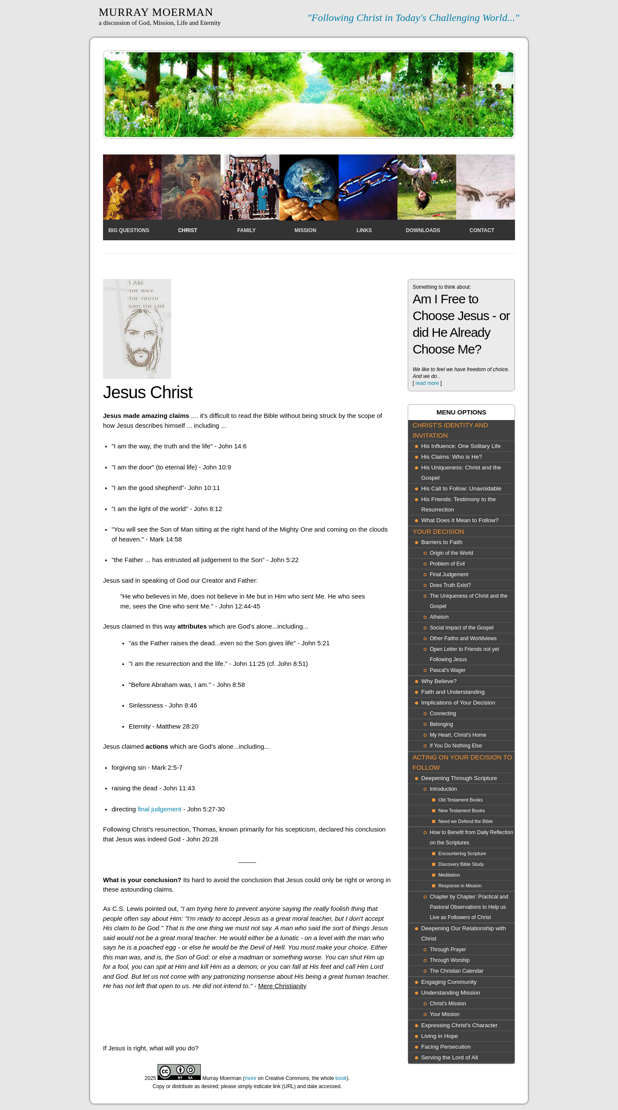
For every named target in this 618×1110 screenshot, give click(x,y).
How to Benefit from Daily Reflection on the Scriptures (471, 837)
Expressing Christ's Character (459, 1025)
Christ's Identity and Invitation (450, 430)
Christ (187, 230)
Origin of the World (451, 553)
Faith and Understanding (453, 692)
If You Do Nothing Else (456, 746)
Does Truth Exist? (450, 585)
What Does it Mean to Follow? (459, 520)
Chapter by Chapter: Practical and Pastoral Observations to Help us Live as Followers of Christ (469, 907)
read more (427, 383)
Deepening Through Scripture (459, 778)
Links (364, 230)
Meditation (449, 874)
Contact (482, 230)
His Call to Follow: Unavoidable (461, 488)
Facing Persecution (446, 1046)
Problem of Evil (447, 564)
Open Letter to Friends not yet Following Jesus (464, 654)
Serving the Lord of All (449, 1057)
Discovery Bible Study (461, 864)
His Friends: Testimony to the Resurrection (458, 504)
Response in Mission (460, 885)
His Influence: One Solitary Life (460, 446)
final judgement (160, 809)
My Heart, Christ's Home (458, 735)
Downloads (423, 230)
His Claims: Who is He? (451, 457)
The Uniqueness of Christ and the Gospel (468, 601)
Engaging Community (448, 982)
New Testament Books (461, 810)
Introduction (443, 789)
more (250, 1078)
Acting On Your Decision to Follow (462, 762)
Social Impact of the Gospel (461, 628)
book (341, 1078)
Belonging (441, 724)
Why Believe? (439, 681)
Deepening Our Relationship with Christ (463, 933)
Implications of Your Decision (458, 702)
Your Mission (444, 1014)
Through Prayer (448, 950)
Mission (305, 230)
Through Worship (450, 960)
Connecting (443, 714)
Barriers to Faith (441, 542)
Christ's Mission (448, 1004)
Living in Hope (439, 1036)
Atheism (439, 617)
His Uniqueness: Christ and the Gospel (461, 472)
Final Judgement (449, 575)
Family (246, 230)
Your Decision (438, 531)
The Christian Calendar (456, 971)
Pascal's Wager (448, 670)
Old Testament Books (460, 799)
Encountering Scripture (462, 853)
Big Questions (128, 230)
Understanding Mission (450, 992)
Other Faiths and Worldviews (463, 638)
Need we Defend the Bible (465, 821)
